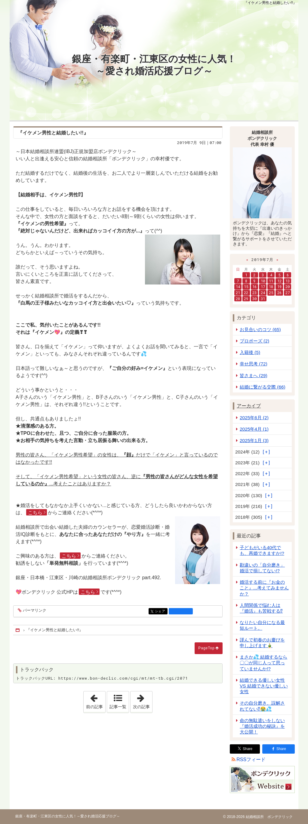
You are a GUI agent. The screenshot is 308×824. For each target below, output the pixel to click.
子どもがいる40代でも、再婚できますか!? (262, 550)
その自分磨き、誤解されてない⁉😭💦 (262, 705)
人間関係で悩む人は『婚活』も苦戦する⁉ (261, 608)
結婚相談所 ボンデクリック (268, 817)
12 (279, 280)
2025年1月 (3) (254, 440)
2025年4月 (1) (254, 429)
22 (246, 292)
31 (263, 298)
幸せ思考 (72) (253, 363)
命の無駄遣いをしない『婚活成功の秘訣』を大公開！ (262, 726)
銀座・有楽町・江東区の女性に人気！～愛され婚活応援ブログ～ (154, 65)
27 (287, 292)
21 (238, 292)
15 (246, 286)
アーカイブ (249, 405)
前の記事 (95, 700)
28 (238, 298)
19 (279, 286)
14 (238, 286)
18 (271, 286)
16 (254, 286)
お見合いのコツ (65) (260, 329)
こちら (35, 512)
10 (263, 280)
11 (271, 280)
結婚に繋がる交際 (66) (262, 386)
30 (254, 298)
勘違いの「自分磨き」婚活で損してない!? (262, 567)
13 (287, 280)
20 (287, 286)
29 (246, 298)
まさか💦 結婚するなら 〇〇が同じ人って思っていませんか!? (263, 662)
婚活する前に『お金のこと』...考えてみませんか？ (264, 588)
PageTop (206, 648)
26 (279, 292)
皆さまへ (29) (253, 375)
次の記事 (142, 700)
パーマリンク (34, 610)
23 (254, 292)
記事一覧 (117, 706)
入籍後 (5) (250, 352)
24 (263, 292)
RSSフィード (251, 759)
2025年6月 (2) (254, 417)
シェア (161, 611)
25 (271, 292)
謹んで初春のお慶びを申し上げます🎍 (262, 642)
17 (263, 286)
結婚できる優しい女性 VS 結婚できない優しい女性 (264, 686)
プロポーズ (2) (254, 340)
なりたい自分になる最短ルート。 (262, 625)
